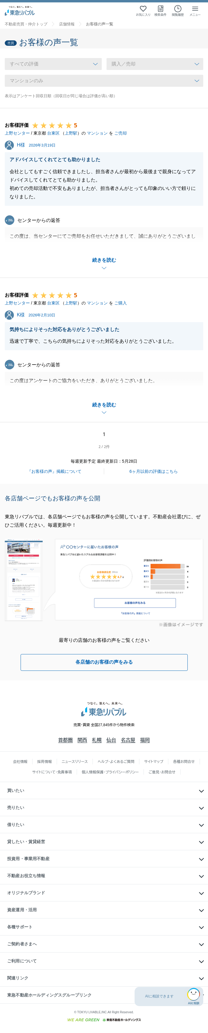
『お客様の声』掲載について (54, 471)
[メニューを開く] (195, 10)
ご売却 (120, 133)
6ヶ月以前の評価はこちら (154, 471)
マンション (97, 133)
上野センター (17, 133)
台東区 (53, 133)
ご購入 (120, 303)
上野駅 (71, 133)
